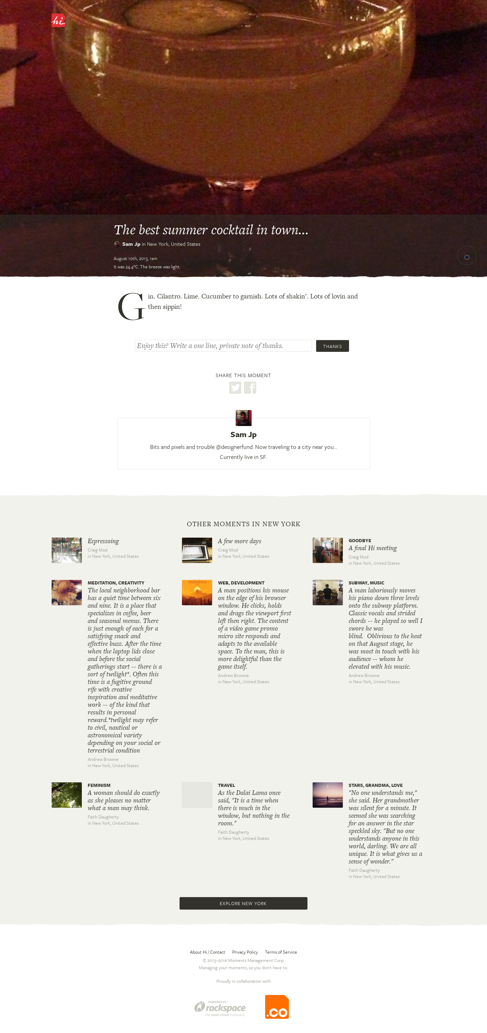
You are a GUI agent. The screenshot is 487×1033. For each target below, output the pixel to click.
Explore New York (243, 903)
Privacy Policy (245, 951)
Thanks (332, 346)
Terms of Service (281, 951)
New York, (173, 244)
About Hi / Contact (207, 951)
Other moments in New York (244, 524)
